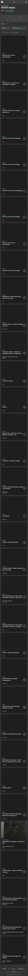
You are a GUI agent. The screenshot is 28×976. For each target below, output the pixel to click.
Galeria (5, 28)
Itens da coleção (10, 10)
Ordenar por (15, 27)
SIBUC (14, 974)
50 (11, 32)
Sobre (2, 10)
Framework (19, 974)
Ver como (4, 27)
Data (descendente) (18, 28)
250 (17, 32)
